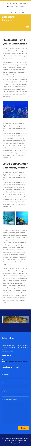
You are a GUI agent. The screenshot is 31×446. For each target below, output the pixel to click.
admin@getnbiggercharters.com (16, 6)
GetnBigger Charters (8, 18)
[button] (5, 111)
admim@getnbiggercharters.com (16, 361)
